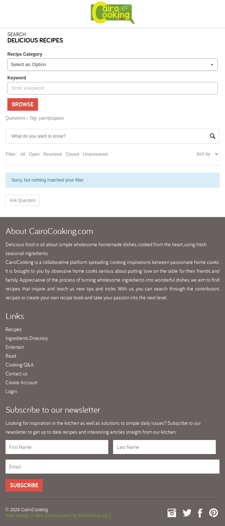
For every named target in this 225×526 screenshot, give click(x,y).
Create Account (22, 382)
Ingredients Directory (27, 338)
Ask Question (23, 200)
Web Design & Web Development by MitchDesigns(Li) (58, 515)
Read (11, 356)
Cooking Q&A (20, 364)
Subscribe (24, 485)
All (22, 154)
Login (11, 391)
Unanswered (95, 154)
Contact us (17, 373)
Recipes (14, 329)
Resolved (52, 154)
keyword (16, 77)
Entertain (15, 347)
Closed (72, 154)
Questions (15, 118)
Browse (23, 104)
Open (34, 154)
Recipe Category (24, 54)
